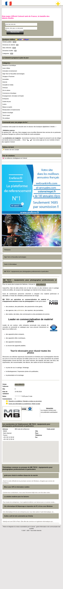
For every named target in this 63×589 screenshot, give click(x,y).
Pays (36, 433)
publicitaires (20, 310)
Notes (4, 396)
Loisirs (4, 104)
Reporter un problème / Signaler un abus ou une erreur (25, 401)
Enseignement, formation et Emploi (13, 96)
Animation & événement (9, 71)
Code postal (51, 429)
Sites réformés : (9, 48)
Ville (36, 431)
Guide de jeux (6, 101)
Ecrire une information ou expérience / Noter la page (24, 403)
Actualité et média (7, 85)
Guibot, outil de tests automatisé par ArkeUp (18, 516)
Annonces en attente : (10, 45)
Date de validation (5, 392)
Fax (36, 437)
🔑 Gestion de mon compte (10, 149)
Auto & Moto (6, 68)
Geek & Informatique (10, 264)
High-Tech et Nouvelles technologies (13, 73)
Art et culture (6, 90)
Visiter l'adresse (5, 385)
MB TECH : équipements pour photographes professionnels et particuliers (26, 271)
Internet (4, 82)
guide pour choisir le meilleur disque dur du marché (21, 475)
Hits (3, 389)
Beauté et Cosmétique (9, 65)
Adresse (5, 429)
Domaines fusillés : (9, 51)
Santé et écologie (7, 112)
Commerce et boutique (9, 93)
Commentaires (7, 399)
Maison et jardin (7, 107)
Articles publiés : (9, 42)
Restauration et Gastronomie (11, 110)
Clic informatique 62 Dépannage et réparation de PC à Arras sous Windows (28, 506)
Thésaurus (7, 249)
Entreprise (5, 98)
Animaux (5, 87)
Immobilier (5, 79)
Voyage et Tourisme (8, 76)
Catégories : (7, 53)
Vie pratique (6, 118)
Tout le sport (6, 115)
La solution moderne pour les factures (16, 496)
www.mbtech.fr (41, 284)
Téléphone (38, 435)
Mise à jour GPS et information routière (16, 487)
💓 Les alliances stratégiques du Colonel (14, 158)
